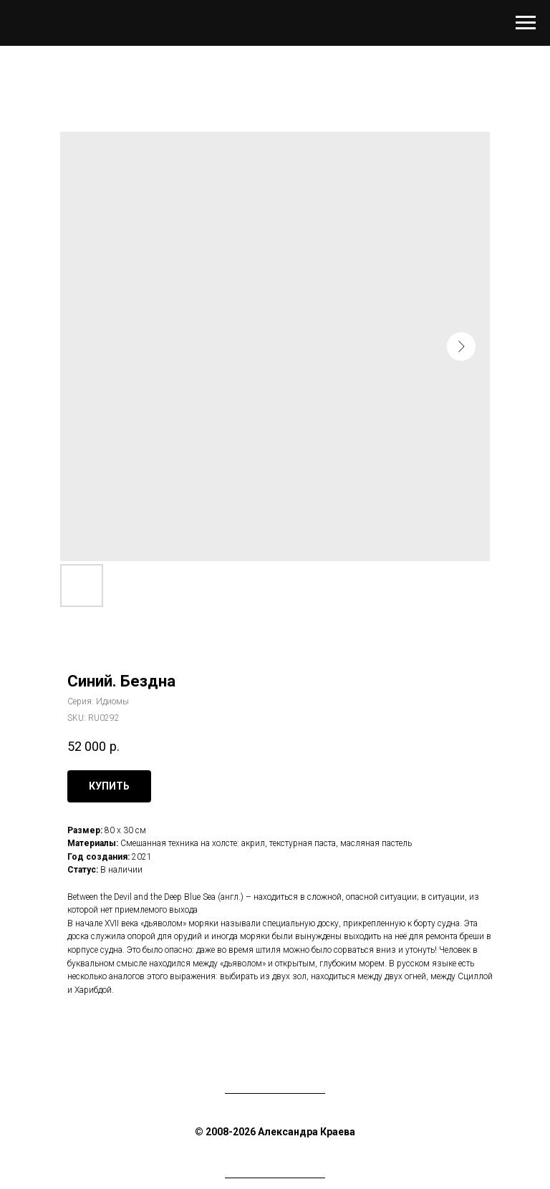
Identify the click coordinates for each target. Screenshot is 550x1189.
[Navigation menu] (526, 23)
